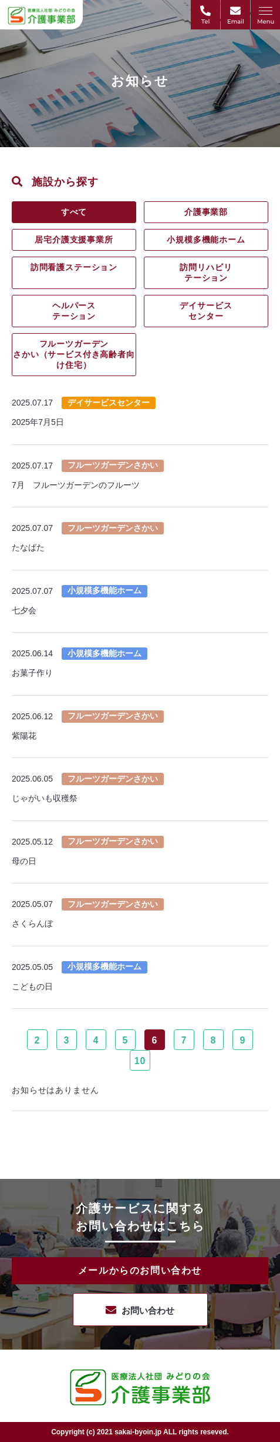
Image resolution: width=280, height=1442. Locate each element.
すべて (74, 212)
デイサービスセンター (206, 311)
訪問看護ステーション (74, 267)
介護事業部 (206, 212)
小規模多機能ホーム (206, 239)
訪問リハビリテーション (206, 273)
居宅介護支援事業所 (74, 239)
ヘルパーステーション (74, 311)
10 (140, 1061)
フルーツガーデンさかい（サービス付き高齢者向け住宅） (74, 354)
